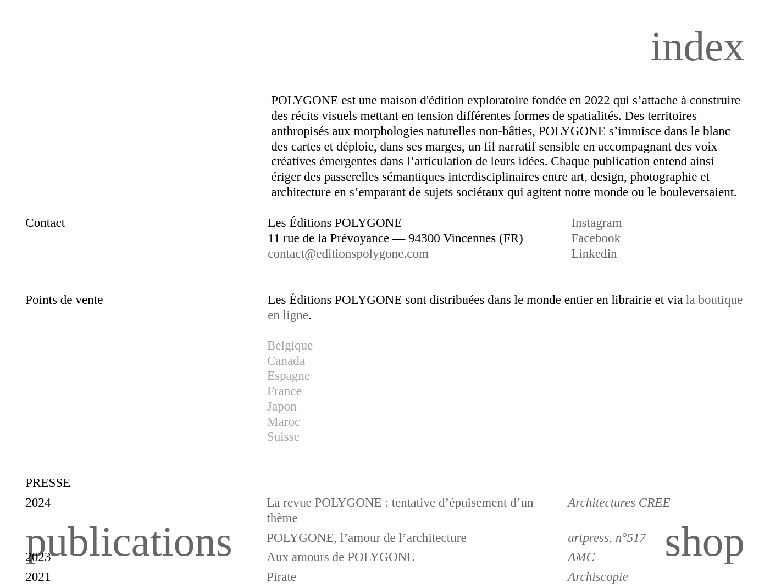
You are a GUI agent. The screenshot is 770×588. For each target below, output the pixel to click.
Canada (286, 360)
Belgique (290, 345)
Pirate (281, 576)
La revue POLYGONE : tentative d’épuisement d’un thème (400, 510)
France (284, 391)
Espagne (288, 375)
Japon (282, 406)
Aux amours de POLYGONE (340, 557)
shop (704, 541)
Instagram (596, 222)
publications (128, 541)
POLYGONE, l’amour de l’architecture (366, 537)
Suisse (283, 436)
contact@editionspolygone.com (348, 253)
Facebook (596, 238)
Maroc (283, 421)
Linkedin (594, 253)
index (698, 46)
